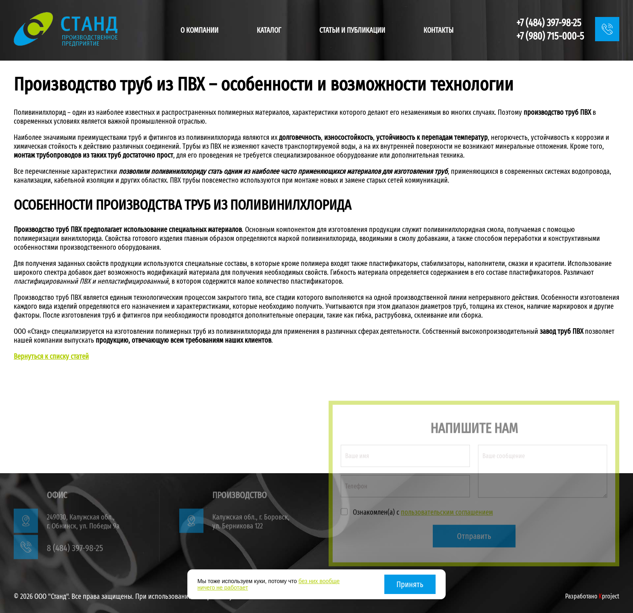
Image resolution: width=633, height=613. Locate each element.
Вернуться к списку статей (51, 356)
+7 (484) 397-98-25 (548, 23)
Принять (409, 584)
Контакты (438, 30)
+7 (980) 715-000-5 (550, 36)
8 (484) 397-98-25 (75, 550)
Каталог (269, 30)
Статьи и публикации (352, 30)
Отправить (474, 538)
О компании (199, 30)
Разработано (592, 596)
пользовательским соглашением (447, 514)
